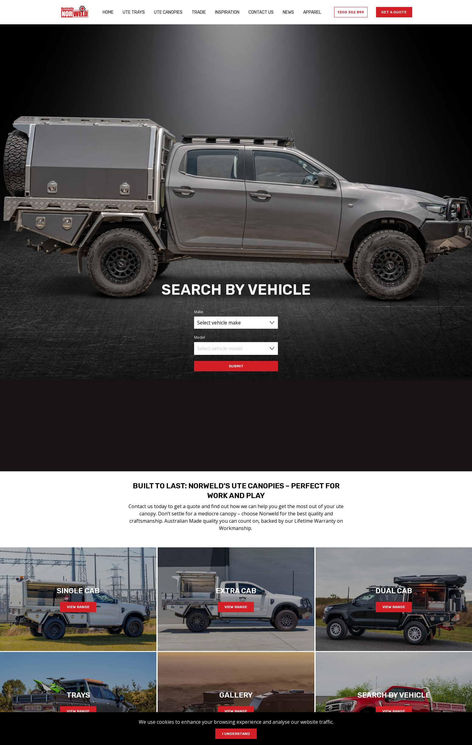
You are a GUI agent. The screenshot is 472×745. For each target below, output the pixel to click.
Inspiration (226, 12)
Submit (236, 366)
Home (106, 12)
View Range (78, 607)
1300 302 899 (349, 12)
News (287, 12)
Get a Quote (392, 12)
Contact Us (259, 12)
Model (199, 337)
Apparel (311, 12)
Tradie (197, 12)
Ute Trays (132, 12)
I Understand (236, 734)
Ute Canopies (167, 12)
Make (198, 311)
